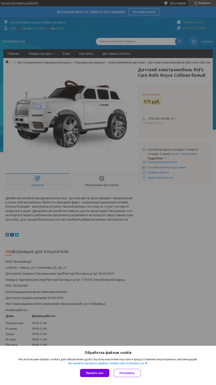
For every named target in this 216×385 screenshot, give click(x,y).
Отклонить (127, 373)
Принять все (95, 373)
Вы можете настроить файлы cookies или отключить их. (106, 363)
